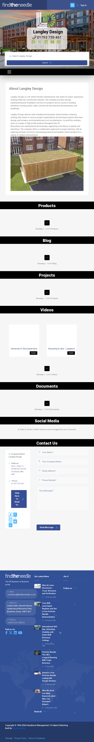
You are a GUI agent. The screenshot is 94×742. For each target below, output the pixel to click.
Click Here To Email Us (19, 499)
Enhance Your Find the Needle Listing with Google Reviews (49, 677)
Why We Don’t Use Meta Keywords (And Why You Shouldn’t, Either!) (48, 697)
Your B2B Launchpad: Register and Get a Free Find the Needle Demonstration (49, 610)
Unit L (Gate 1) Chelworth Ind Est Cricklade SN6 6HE (18, 470)
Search (47, 63)
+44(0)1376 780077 (16, 622)
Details (33, 353)
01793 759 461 (47, 37)
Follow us (69, 588)
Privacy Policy (20, 738)
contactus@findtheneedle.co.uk (21, 594)
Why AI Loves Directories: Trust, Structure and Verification (49, 589)
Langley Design (48, 31)
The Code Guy (18, 728)
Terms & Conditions (36, 738)
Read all (39, 711)
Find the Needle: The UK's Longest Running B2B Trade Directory (49, 657)
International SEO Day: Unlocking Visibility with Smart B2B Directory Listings (49, 634)
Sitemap (8, 738)
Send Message (49, 527)
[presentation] (54, 517)
